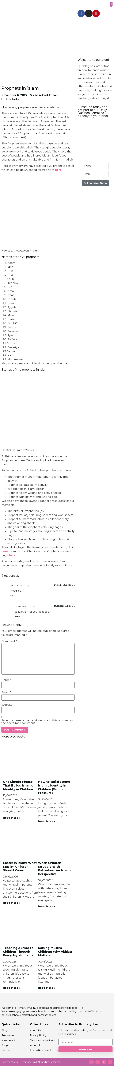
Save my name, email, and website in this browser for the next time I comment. (37, 721)
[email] (95, 174)
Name (6, 680)
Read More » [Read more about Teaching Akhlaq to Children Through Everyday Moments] (11, 987)
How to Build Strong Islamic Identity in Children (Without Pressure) (54, 787)
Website (6, 704)
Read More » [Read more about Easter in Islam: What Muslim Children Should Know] (11, 902)
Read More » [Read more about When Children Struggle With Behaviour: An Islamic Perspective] (47, 906)
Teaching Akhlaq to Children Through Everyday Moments (18, 951)
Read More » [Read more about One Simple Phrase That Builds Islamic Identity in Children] (11, 817)
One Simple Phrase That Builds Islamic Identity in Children (18, 785)
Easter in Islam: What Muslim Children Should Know (20, 866)
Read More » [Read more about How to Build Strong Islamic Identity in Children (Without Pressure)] (47, 821)
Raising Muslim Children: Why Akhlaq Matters (55, 951)
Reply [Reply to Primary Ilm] (17, 616)
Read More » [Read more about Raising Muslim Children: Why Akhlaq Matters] (47, 987)
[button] (111, 4)
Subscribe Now (95, 183)
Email (6, 692)
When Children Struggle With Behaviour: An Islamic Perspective (55, 868)
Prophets (12, 99)
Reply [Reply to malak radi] (13, 595)
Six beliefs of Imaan (44, 95)
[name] (95, 166)
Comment (9, 641)
